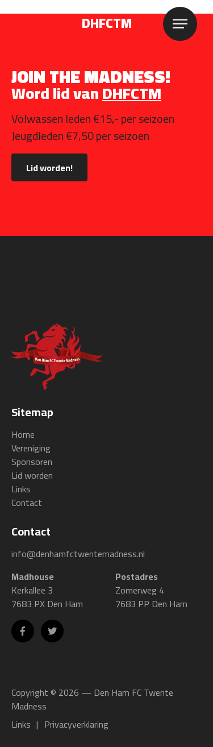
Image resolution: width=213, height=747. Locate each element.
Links (21, 489)
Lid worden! (49, 167)
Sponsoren (31, 461)
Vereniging (31, 448)
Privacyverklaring (76, 724)
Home (23, 434)
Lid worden (32, 475)
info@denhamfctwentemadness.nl (78, 553)
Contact (26, 502)
